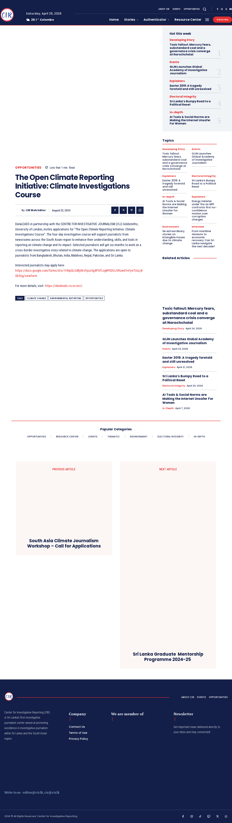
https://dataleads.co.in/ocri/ (63, 286)
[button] (204, 9)
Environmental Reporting (65, 298)
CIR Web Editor (36, 210)
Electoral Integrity (183, 96)
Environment (170, 227)
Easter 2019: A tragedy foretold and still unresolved (190, 87)
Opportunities (28, 167)
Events (174, 62)
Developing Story (182, 40)
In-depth (176, 112)
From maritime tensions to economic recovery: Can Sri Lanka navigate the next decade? (203, 238)
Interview (198, 227)
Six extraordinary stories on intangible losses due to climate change (173, 237)
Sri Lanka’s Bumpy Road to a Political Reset (190, 102)
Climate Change (36, 298)
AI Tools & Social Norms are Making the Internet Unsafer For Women (190, 120)
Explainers (177, 81)
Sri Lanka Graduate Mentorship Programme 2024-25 (168, 657)
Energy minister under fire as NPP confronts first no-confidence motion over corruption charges (204, 210)
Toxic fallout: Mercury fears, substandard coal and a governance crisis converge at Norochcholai (190, 49)
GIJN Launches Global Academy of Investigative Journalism (188, 70)
